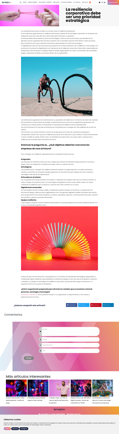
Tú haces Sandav (66, 2)
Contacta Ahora (113, 2)
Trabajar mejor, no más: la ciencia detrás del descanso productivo (58, 400)
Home (24, 2)
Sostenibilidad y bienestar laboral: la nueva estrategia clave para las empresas (101, 400)
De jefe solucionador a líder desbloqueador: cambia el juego (15, 400)
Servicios (56, 2)
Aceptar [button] (7, 428)
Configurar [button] (24, 428)
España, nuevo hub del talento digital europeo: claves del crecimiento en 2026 (81, 400)
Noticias (85, 2)
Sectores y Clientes (45, 2)
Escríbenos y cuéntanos (29, 294)
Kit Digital (77, 2)
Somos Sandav (32, 2)
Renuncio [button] (15, 428)
